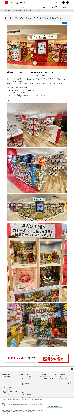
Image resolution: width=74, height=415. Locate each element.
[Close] (72, 406)
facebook (67, 2)
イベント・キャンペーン (61, 374)
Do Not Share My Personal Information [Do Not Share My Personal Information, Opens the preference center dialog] (55, 406)
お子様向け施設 (7, 389)
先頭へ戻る (72, 369)
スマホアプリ (57, 2)
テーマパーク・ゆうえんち (9, 380)
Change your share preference (7, 413)
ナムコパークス (61, 376)
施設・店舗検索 (7, 376)
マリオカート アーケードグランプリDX (28, 391)
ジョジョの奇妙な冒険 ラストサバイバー (28, 384)
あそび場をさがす (6, 374)
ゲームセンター (7, 378)
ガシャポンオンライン (44, 380)
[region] (37, 406)
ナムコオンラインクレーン (45, 376)
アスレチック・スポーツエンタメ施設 (10, 392)
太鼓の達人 (24, 386)
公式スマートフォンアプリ (45, 383)
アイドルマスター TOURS (27, 376)
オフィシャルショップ (8, 387)
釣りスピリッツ (25, 388)
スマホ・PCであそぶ (43, 374)
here (3, 403)
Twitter (63, 2)
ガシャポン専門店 (7, 383)
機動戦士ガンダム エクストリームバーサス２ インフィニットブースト (28, 380)
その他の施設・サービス (8, 394)
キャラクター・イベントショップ (10, 385)
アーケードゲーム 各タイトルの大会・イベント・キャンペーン (64, 382)
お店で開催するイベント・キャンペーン (64, 379)
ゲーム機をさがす (24, 374)
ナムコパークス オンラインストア (46, 378)
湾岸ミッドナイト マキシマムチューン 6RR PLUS (28, 395)
